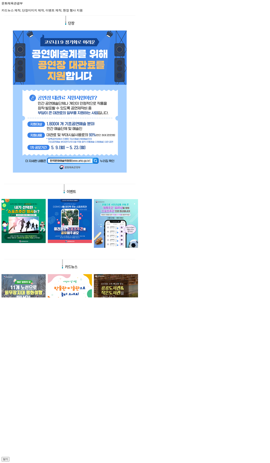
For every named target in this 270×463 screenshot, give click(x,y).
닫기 (5, 459)
